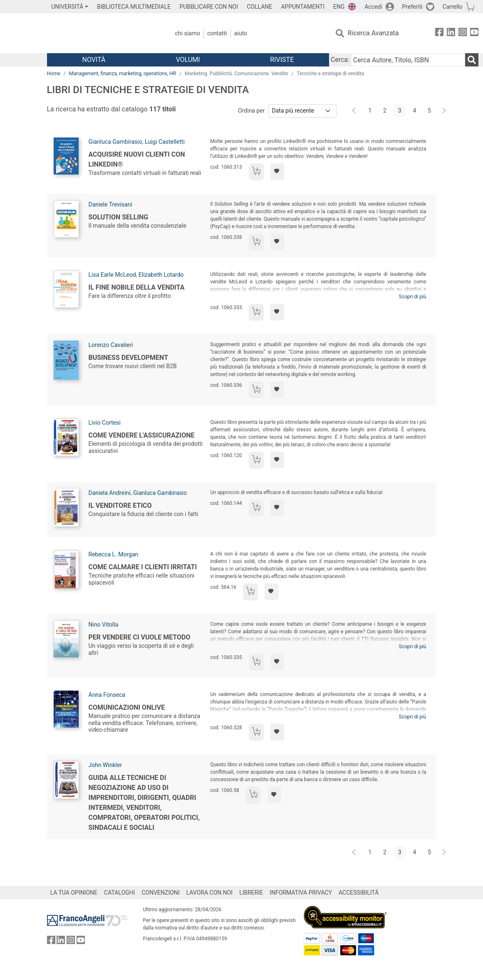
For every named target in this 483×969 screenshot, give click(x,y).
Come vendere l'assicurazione (142, 435)
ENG (338, 6)
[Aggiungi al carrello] (256, 171)
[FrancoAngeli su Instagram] (462, 33)
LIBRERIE (251, 892)
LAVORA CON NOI (209, 892)
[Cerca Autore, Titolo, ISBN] (408, 59)
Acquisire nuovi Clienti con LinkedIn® (137, 159)
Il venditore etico (120, 505)
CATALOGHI (119, 892)
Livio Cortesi (105, 422)
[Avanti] (444, 111)
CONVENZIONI (160, 892)
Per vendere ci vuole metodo (140, 637)
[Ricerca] (471, 59)
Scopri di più (412, 297)
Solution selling (119, 217)
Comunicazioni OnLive (127, 707)
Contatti (217, 33)
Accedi (373, 6)
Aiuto (240, 33)
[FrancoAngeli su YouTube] (474, 33)
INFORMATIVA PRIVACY (301, 892)
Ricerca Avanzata (373, 33)
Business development (128, 358)
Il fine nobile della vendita (137, 287)
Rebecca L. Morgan (114, 554)
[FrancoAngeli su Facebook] (439, 33)
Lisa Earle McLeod (112, 274)
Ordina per (251, 110)
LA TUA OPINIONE (74, 892)
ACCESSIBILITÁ (359, 892)
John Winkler (105, 765)
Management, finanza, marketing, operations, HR (122, 73)
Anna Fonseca (107, 694)
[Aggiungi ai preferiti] (277, 171)
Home (53, 73)
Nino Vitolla (104, 624)
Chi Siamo (187, 33)
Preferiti (412, 6)
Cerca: (340, 60)
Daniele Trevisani (110, 204)
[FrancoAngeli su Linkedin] (451, 33)
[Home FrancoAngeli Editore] (102, 33)
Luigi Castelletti (165, 141)
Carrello (453, 6)
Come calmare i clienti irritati (143, 567)
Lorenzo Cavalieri (111, 345)
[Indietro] (355, 111)
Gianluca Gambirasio (115, 141)
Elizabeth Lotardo (161, 274)
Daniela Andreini (110, 492)
